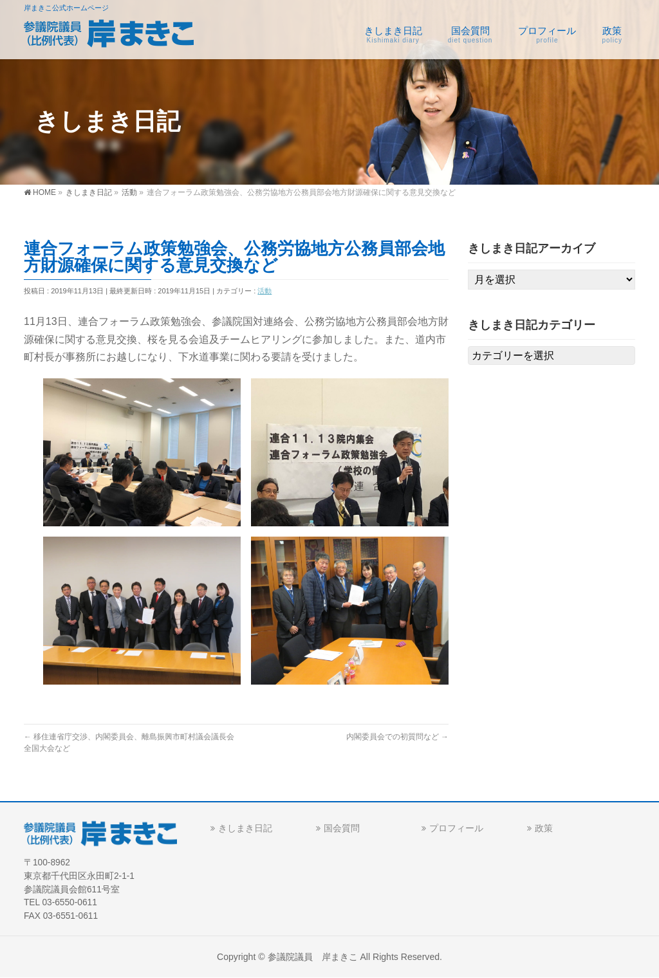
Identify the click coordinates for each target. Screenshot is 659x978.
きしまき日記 (245, 828)
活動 (264, 291)
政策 (544, 828)
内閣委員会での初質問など (397, 736)
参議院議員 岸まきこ (313, 957)
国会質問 (342, 828)
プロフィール (456, 828)
